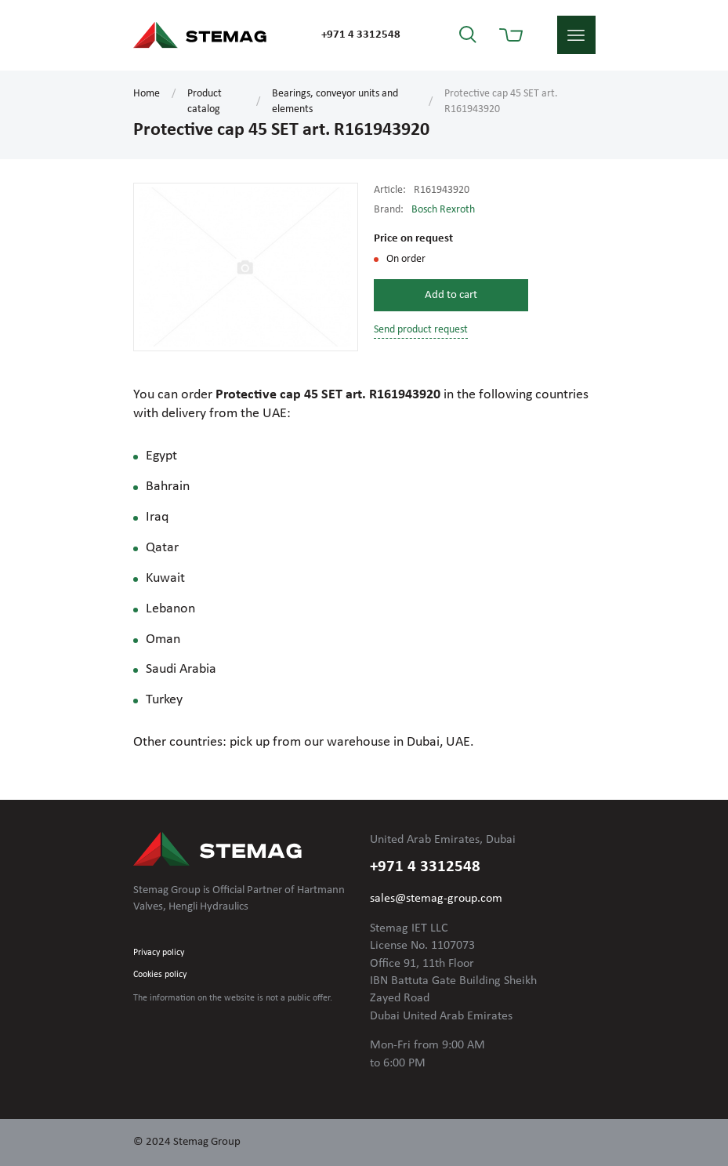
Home (146, 94)
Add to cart (451, 295)
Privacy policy (158, 952)
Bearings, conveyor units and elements (335, 101)
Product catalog (204, 101)
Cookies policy (160, 974)
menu (576, 35)
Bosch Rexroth (443, 210)
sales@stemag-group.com (436, 898)
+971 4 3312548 (360, 35)
